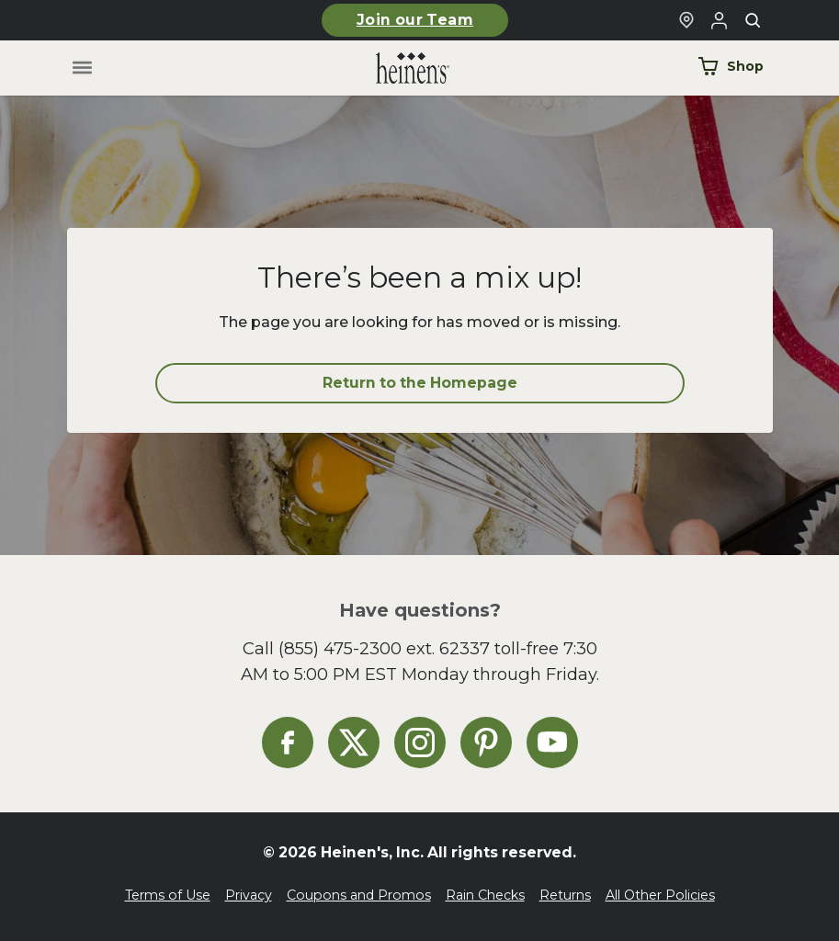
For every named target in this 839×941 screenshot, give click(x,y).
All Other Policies (660, 895)
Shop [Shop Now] (730, 66)
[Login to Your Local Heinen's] (719, 20)
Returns (565, 895)
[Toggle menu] (81, 68)
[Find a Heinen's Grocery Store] (686, 20)
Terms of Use (167, 895)
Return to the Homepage (420, 382)
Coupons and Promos (359, 895)
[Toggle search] (752, 20)
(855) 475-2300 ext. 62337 (384, 648)
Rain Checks (485, 895)
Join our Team (415, 19)
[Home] (397, 68)
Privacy (248, 895)
